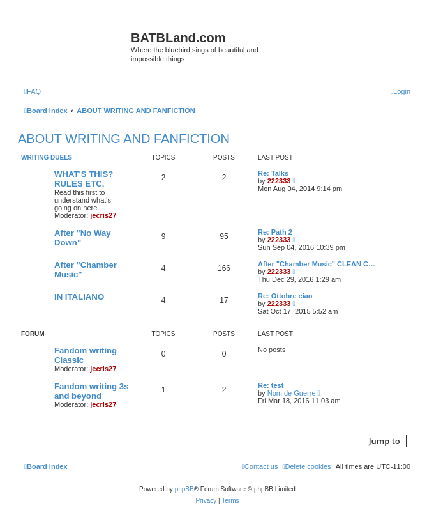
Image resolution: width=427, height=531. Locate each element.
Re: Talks (273, 173)
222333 (279, 181)
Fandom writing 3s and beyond (91, 391)
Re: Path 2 (275, 232)
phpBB (184, 489)
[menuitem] (32, 91)
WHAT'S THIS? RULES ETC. (83, 179)
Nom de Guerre (291, 393)
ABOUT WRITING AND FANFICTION (124, 139)
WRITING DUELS (46, 157)
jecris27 (103, 215)
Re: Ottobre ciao (285, 296)
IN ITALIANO (79, 297)
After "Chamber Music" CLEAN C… (316, 264)
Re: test (270, 385)
